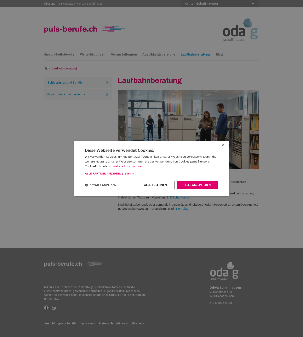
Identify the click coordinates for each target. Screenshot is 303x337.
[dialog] (151, 168)
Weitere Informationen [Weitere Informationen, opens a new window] (128, 166)
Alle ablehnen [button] (155, 185)
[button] (151, 173)
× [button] (222, 145)
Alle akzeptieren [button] (198, 185)
